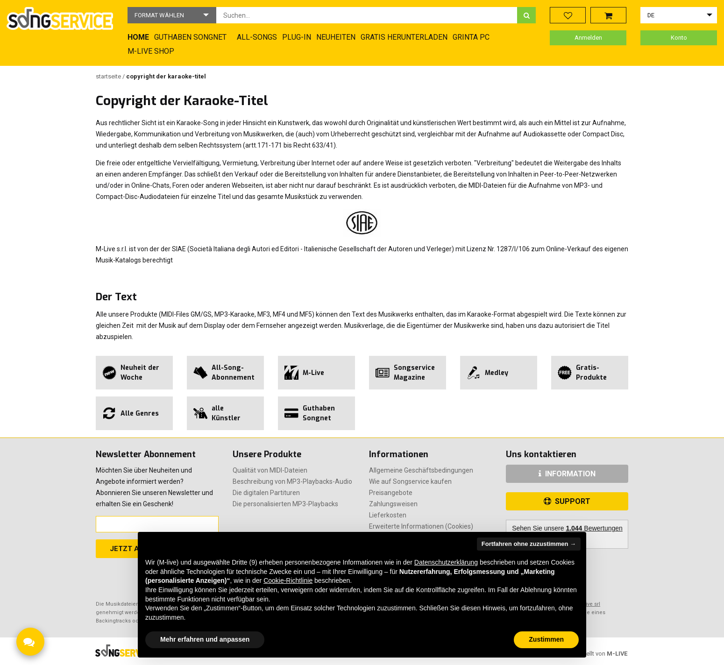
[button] (172, 15)
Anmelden (588, 37)
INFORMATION (567, 473)
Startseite (109, 76)
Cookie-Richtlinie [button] (287, 580)
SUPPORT (567, 501)
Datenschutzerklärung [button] (446, 562)
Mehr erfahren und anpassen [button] (204, 639)
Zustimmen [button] (546, 639)
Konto (679, 37)
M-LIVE (617, 653)
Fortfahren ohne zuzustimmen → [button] (529, 543)
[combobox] (366, 15)
